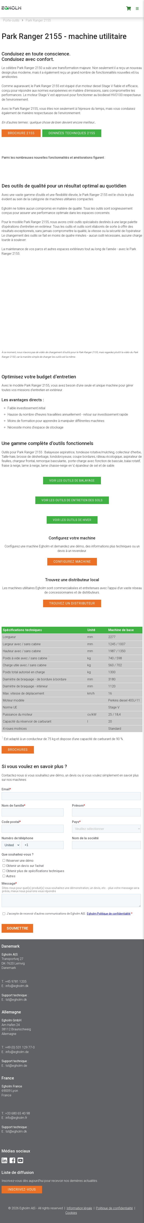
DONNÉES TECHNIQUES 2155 (71, 133)
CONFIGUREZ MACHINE (72, 561)
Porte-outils (11, 20)
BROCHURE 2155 (21, 133)
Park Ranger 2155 (38, 20)
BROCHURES (18, 750)
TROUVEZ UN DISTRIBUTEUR (72, 603)
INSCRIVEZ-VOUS (22, 1189)
